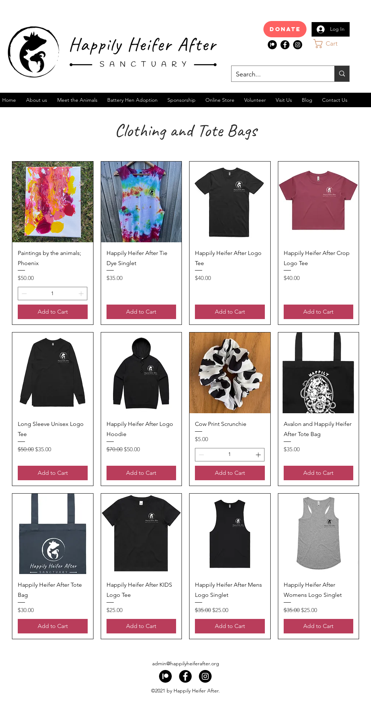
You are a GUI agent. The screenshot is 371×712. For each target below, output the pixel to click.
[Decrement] (23, 293)
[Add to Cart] (53, 312)
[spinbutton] (52, 293)
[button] (332, 43)
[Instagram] (297, 44)
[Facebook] (284, 44)
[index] (272, 44)
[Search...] (277, 74)
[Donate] (285, 29)
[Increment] (81, 293)
